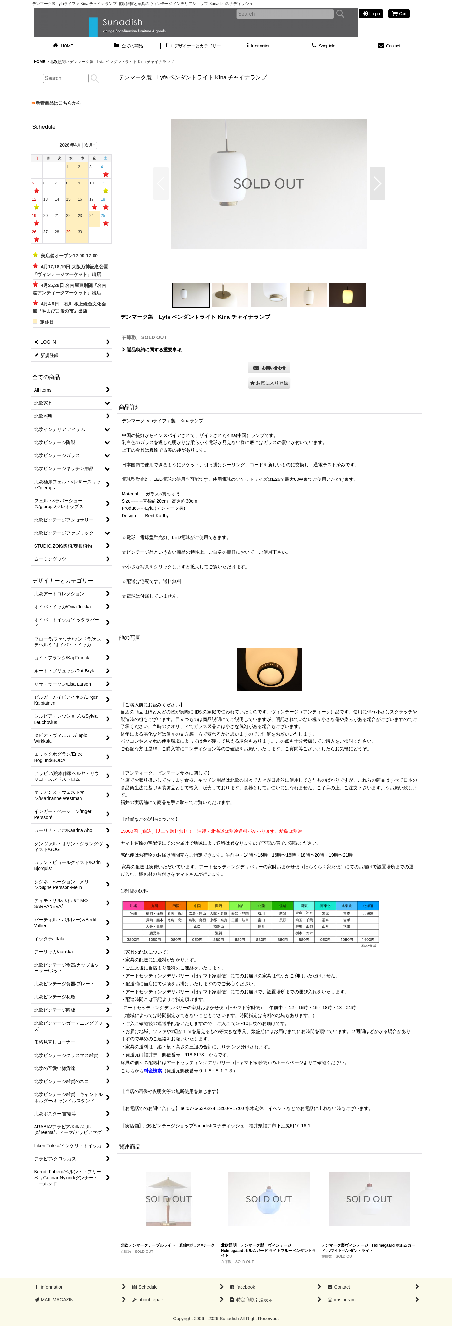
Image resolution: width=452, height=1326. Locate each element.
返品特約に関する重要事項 (152, 349)
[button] (161, 183)
